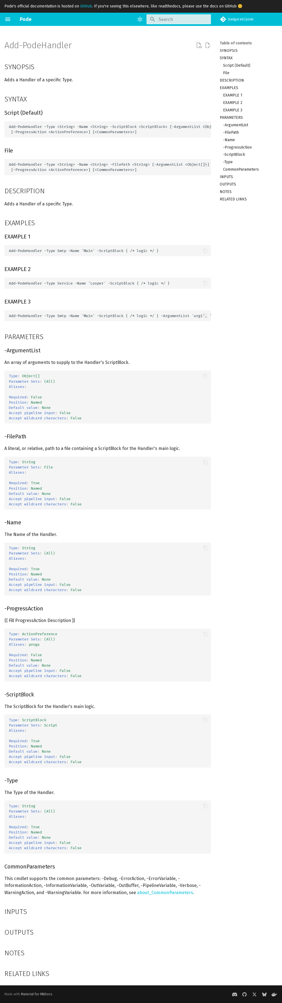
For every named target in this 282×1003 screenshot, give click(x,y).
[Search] (179, 19)
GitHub (86, 6)
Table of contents (236, 43)
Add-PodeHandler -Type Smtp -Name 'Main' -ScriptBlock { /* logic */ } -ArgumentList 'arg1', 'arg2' (110, 315)
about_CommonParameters (165, 892)
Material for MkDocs (36, 994)
